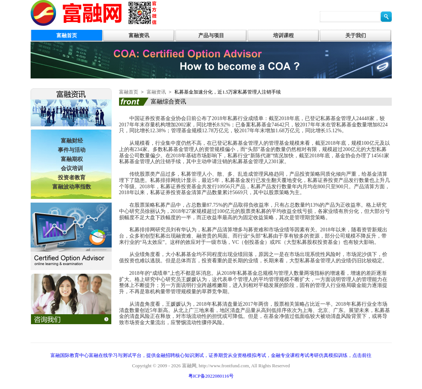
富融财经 (72, 141)
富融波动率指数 (71, 187)
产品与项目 (211, 35)
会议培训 (72, 168)
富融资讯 (139, 35)
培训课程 (283, 35)
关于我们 (355, 35)
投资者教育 (72, 178)
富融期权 (72, 159)
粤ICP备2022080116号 (211, 376)
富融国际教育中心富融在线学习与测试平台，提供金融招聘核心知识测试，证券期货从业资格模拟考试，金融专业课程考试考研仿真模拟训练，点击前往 (211, 355)
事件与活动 (72, 150)
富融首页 (66, 35)
